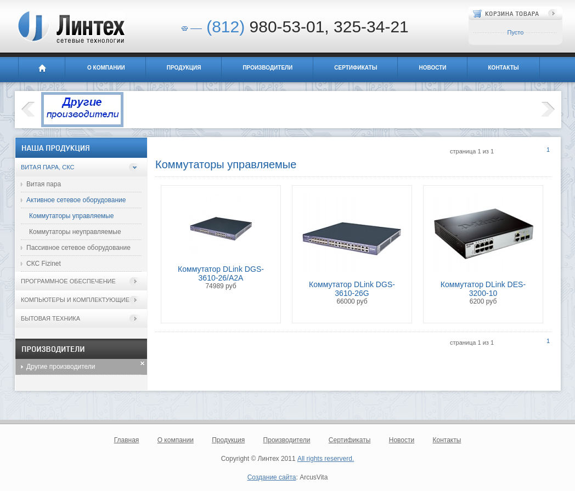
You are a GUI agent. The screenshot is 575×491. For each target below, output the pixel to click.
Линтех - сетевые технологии (70, 27)
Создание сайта (271, 477)
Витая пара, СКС (47, 167)
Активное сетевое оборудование (76, 200)
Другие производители (60, 366)
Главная (41, 69)
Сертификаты (355, 68)
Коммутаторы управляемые (71, 216)
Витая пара (43, 184)
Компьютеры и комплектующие (75, 299)
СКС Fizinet (43, 263)
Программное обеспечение (68, 281)
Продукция (184, 68)
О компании (106, 68)
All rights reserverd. (325, 459)
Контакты (503, 68)
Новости (432, 68)
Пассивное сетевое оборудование (78, 248)
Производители (267, 68)
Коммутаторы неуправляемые (75, 232)
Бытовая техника (50, 318)
